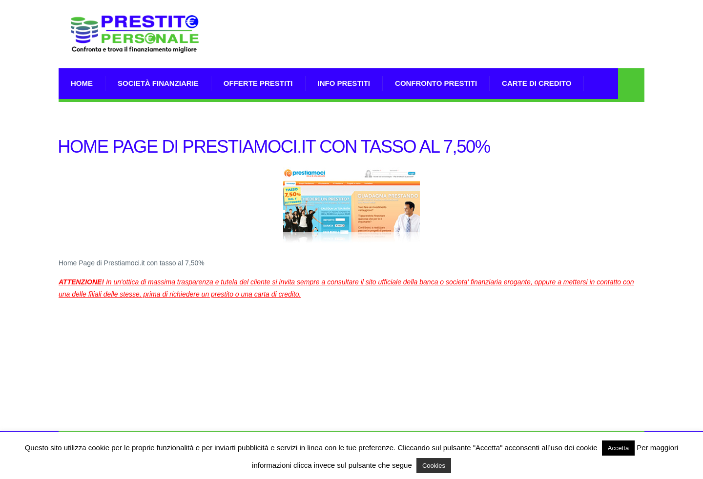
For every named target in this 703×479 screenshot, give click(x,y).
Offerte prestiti (258, 83)
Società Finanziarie (158, 83)
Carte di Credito (536, 83)
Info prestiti (344, 83)
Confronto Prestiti (436, 83)
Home (82, 83)
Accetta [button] (618, 448)
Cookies (433, 465)
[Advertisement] (466, 46)
